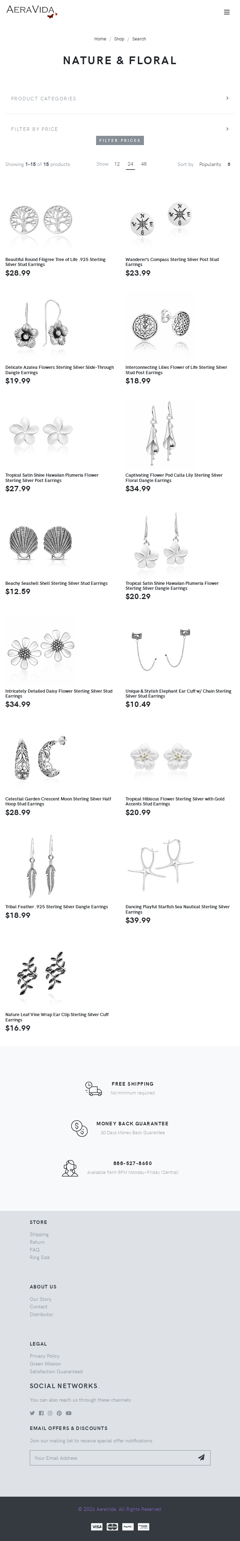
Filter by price (34, 128)
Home (100, 38)
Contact (39, 1306)
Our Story (40, 1298)
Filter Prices (120, 140)
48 (144, 163)
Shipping (39, 1233)
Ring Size (40, 1256)
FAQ (35, 1249)
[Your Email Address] (112, 1457)
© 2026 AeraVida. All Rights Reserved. (120, 1508)
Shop (119, 38)
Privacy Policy (45, 1355)
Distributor (41, 1314)
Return (37, 1241)
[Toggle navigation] (226, 12)
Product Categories (44, 98)
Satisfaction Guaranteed (56, 1371)
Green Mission (45, 1363)
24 (130, 163)
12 (117, 163)
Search (139, 38)
